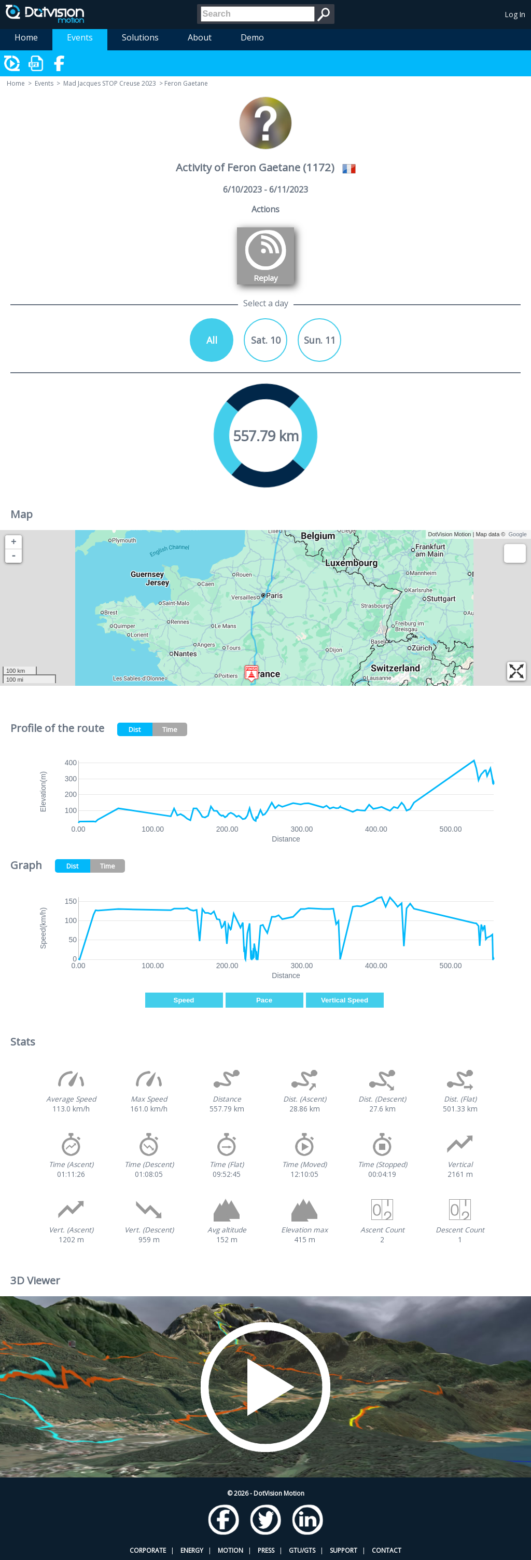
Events (80, 37)
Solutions (140, 37)
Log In (515, 14)
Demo (252, 37)
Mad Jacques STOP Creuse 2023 (109, 83)
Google (518, 534)
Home (26, 37)
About (200, 37)
